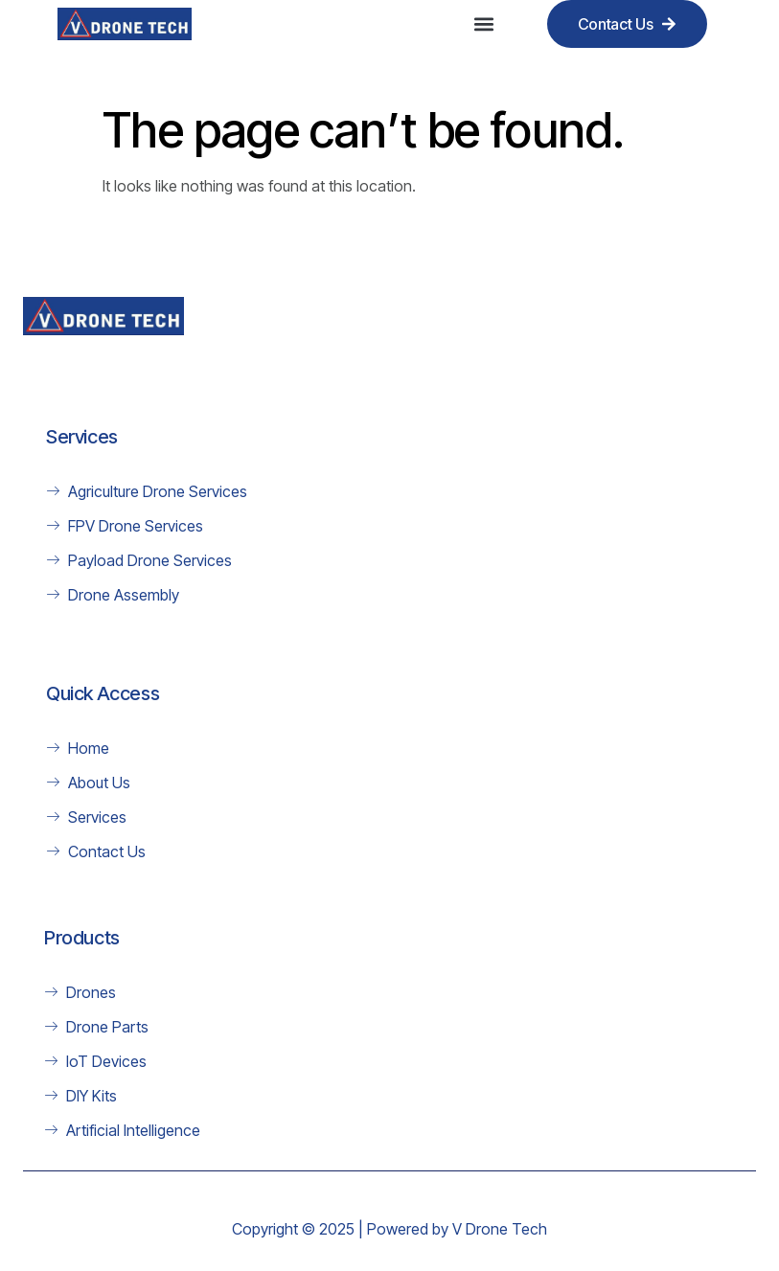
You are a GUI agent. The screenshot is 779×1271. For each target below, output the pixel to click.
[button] (484, 24)
